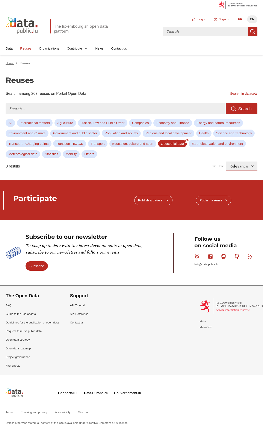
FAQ (8, 305)
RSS (251, 256)
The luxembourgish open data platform (81, 28)
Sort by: (218, 166)
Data (9, 48)
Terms (10, 412)
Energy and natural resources (218, 123)
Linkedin (211, 256)
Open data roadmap (18, 348)
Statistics (51, 154)
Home (10, 63)
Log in (202, 19)
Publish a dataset (150, 200)
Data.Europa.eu (96, 393)
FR (240, 19)
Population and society (121, 133)
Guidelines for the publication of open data (32, 322)
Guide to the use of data (21, 314)
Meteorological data (23, 154)
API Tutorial (77, 305)
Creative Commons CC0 (102, 422)
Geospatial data (172, 143)
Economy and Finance (172, 123)
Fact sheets (13, 365)
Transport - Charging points (29, 143)
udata (202, 321)
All (10, 123)
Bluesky (198, 256)
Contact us (119, 48)
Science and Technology (234, 133)
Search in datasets (243, 93)
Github (238, 256)
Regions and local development (168, 133)
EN (252, 19)
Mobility (71, 154)
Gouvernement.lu (127, 393)
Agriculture (65, 123)
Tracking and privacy (34, 412)
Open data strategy (18, 339)
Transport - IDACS (69, 143)
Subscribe (36, 266)
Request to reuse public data (24, 331)
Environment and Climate (27, 133)
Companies (140, 123)
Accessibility (63, 412)
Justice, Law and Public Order (102, 123)
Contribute (74, 48)
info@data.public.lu (206, 264)
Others (89, 154)
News (99, 48)
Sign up (224, 19)
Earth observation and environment (217, 143)
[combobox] (205, 31)
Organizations (49, 48)
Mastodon (224, 256)
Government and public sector (75, 133)
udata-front (205, 327)
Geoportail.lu (68, 393)
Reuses (25, 48)
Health (204, 133)
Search (252, 31)
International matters (35, 123)
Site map (83, 412)
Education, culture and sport (132, 143)
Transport (98, 143)
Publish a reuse (211, 200)
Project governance (18, 357)
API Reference (79, 314)
